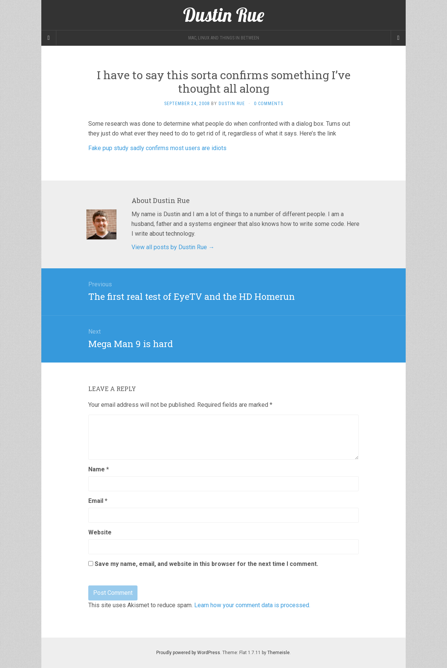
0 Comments (268, 103)
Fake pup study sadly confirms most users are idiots (157, 148)
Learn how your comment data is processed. (252, 605)
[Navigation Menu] (398, 37)
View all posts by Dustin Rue (172, 247)
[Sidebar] (48, 37)
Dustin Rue (232, 103)
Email (97, 500)
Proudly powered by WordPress (188, 652)
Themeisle (278, 652)
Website (100, 532)
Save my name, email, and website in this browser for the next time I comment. (206, 563)
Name (98, 469)
